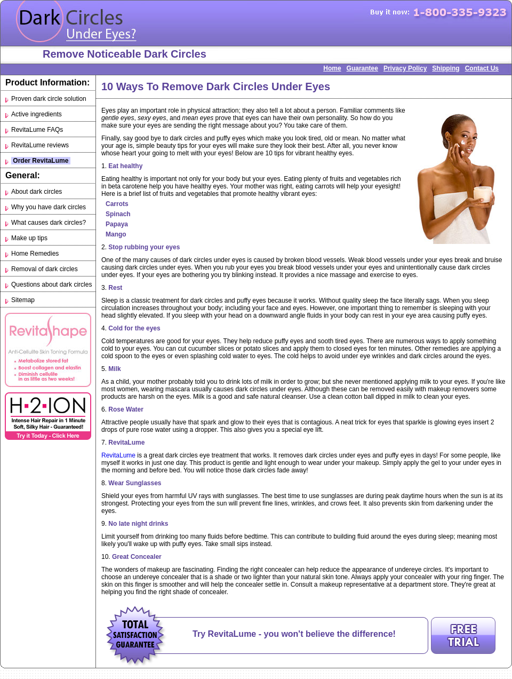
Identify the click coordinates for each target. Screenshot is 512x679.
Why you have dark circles (48, 207)
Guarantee (362, 68)
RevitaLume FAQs (37, 129)
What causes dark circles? (48, 222)
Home (332, 68)
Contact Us (482, 68)
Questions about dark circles (51, 284)
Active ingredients (36, 114)
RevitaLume (118, 455)
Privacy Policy (405, 68)
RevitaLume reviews (40, 145)
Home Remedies (35, 253)
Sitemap (23, 300)
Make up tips (29, 238)
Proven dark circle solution (48, 98)
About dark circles (36, 191)
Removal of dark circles (44, 269)
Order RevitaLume (40, 160)
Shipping (445, 68)
